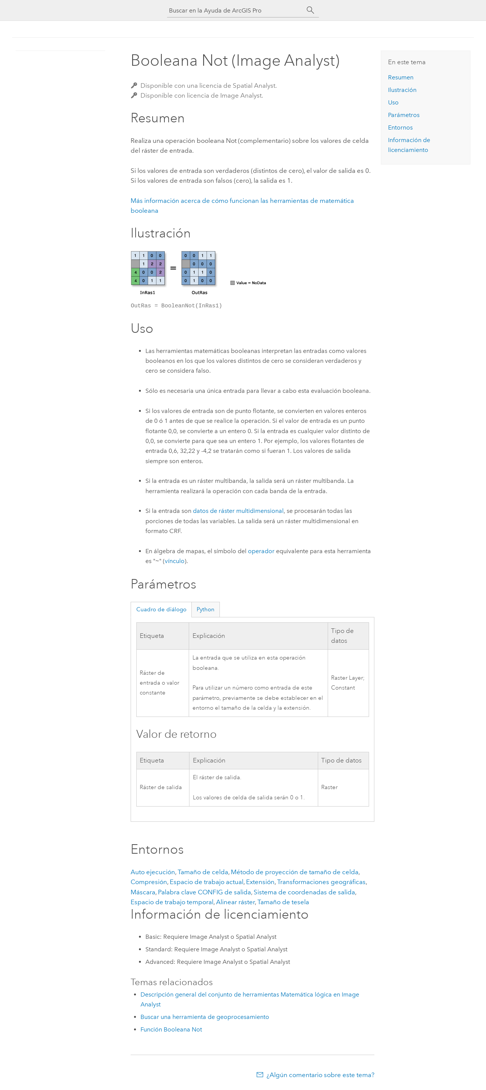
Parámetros (404, 115)
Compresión (149, 882)
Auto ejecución (153, 872)
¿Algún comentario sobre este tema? (320, 1075)
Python (206, 609)
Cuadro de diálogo (161, 609)
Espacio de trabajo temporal (172, 902)
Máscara (143, 892)
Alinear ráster (235, 902)
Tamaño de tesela (283, 902)
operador (261, 551)
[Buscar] (310, 10)
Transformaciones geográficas (321, 882)
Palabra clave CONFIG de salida (204, 892)
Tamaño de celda (203, 872)
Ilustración (402, 89)
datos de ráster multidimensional (238, 510)
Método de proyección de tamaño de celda (294, 872)
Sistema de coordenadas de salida (304, 892)
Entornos (400, 127)
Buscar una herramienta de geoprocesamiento (204, 1016)
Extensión (260, 882)
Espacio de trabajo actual (206, 882)
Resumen (400, 77)
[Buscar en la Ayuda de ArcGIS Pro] (235, 10)
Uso (393, 102)
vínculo (175, 561)
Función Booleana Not (171, 1029)
